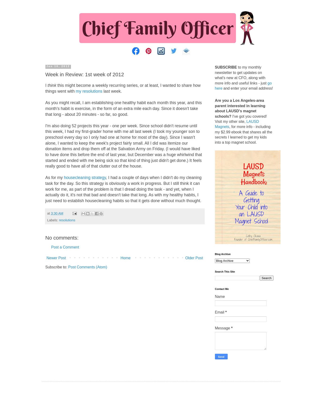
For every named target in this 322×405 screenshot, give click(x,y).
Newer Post (56, 258)
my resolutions (89, 91)
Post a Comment (65, 247)
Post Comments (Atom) (87, 267)
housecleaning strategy (85, 177)
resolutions (67, 220)
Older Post (194, 258)
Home (126, 258)
